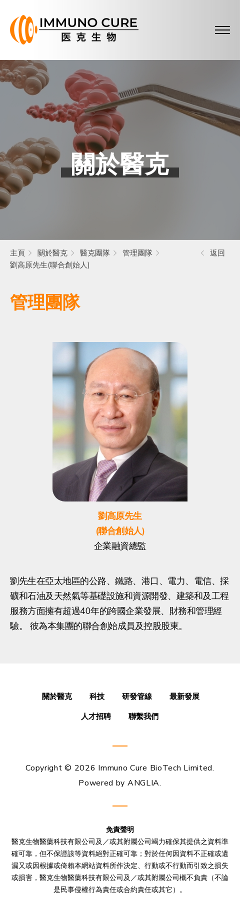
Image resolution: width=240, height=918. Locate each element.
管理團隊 (137, 253)
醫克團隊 (95, 253)
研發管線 (137, 697)
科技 (97, 697)
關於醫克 (53, 253)
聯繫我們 (143, 717)
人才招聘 (96, 717)
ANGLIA (144, 783)
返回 (217, 253)
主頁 (17, 253)
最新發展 (185, 697)
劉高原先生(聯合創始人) (50, 265)
